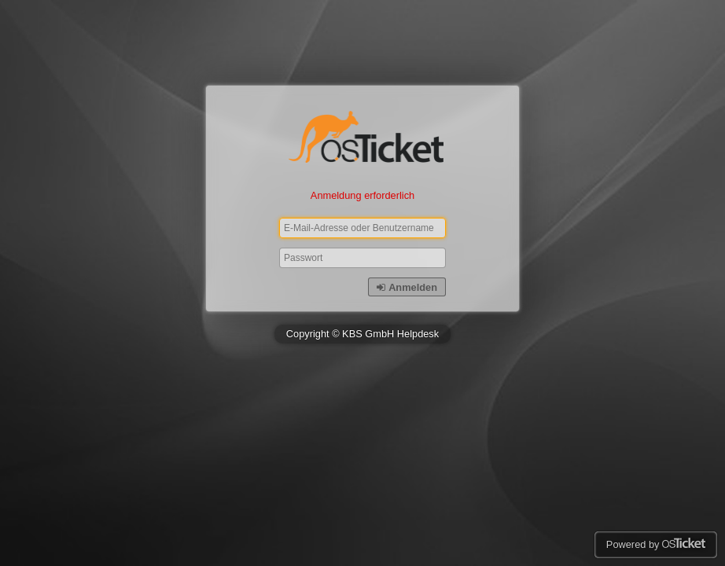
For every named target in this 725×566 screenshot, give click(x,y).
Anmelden (407, 287)
